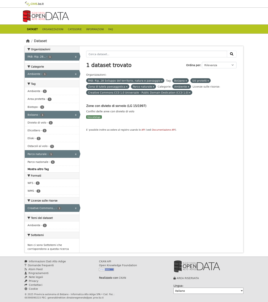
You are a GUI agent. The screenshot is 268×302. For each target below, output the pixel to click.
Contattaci (33, 285)
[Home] (28, 40)
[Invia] (232, 54)
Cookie (31, 289)
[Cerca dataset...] (156, 54)
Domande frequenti (39, 265)
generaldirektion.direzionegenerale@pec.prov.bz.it (75, 297)
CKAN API (105, 261)
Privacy (31, 281)
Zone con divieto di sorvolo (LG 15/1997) (116, 105)
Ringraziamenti (37, 273)
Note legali (34, 277)
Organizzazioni (52, 29)
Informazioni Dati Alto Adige (45, 261)
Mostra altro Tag (38, 169)
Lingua (177, 286)
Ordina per (193, 65)
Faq (110, 29)
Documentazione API (163, 130)
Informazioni (95, 29)
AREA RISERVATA (188, 278)
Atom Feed (34, 269)
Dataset (32, 29)
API (143, 130)
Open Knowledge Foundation (118, 265)
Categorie (75, 29)
